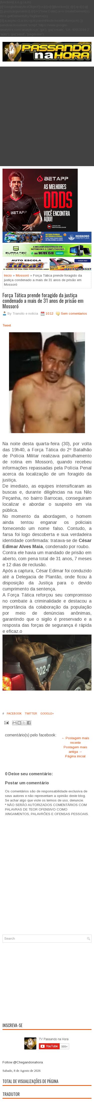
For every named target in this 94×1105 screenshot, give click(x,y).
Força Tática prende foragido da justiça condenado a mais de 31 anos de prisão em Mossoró (43, 300)
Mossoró (22, 275)
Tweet (7, 325)
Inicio (8, 275)
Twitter (30, 713)
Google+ (47, 713)
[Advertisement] (47, 116)
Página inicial (75, 756)
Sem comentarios (74, 313)
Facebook (14, 713)
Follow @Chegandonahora (23, 1062)
